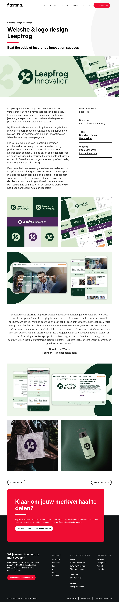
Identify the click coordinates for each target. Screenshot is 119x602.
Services (64, 5)
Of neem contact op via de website (33, 528)
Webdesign (85, 138)
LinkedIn (100, 569)
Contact (55, 576)
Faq (89, 5)
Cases (75, 5)
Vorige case (18, 482)
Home (43, 5)
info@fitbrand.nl (77, 587)
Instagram (101, 563)
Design (94, 135)
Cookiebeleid (85, 599)
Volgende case (100, 482)
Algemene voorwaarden (103, 599)
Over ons (52, 5)
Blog (83, 5)
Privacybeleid (71, 599)
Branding (84, 135)
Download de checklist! (20, 578)
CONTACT (101, 5)
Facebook (101, 559)
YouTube (101, 566)
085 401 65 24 (76, 578)
